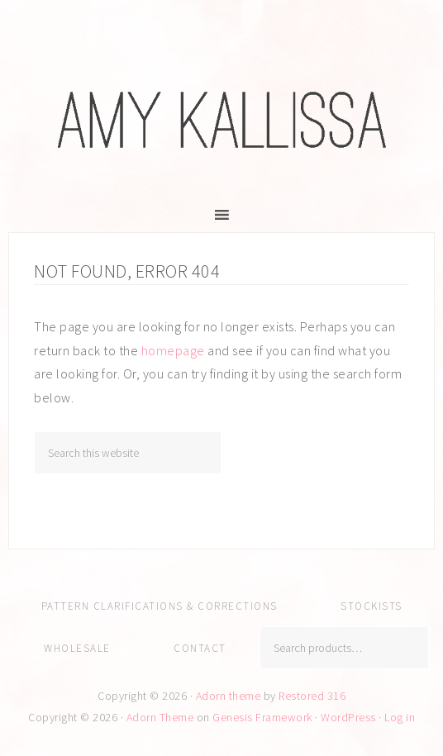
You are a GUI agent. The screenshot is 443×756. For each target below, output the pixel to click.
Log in (399, 717)
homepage (173, 350)
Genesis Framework (262, 717)
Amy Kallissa (221, 120)
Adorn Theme (160, 717)
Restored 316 (312, 695)
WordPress (348, 717)
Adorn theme (228, 695)
